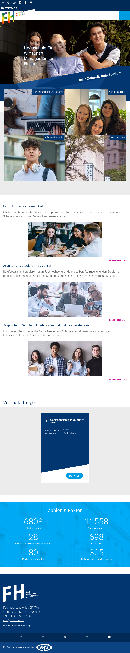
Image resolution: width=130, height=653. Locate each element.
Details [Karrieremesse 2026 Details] (74, 475)
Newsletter (9, 8)
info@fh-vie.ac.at (13, 620)
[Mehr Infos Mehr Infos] (65, 242)
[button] (124, 15)
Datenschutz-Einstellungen (17, 625)
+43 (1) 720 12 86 (20, 616)
